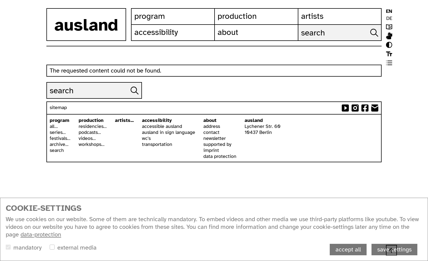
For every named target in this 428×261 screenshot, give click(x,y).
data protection (219, 156)
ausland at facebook (364, 108)
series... (58, 132)
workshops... (92, 144)
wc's (146, 138)
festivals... (60, 138)
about (209, 120)
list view (389, 62)
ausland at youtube (345, 108)
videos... (87, 138)
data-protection (40, 234)
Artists (312, 16)
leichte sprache (389, 26)
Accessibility (156, 32)
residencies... (93, 126)
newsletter (214, 138)
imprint (211, 150)
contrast (389, 44)
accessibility (157, 120)
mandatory (27, 247)
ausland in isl (389, 35)
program (59, 120)
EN (389, 11)
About (228, 32)
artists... (124, 120)
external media (77, 247)
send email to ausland (374, 108)
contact (211, 132)
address (211, 126)
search (57, 150)
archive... (59, 144)
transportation (157, 144)
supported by (217, 144)
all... (54, 126)
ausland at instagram (355, 108)
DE (389, 18)
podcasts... (90, 132)
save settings (394, 249)
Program (149, 16)
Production (237, 16)
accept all (348, 249)
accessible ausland (162, 126)
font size (389, 53)
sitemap (58, 107)
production (91, 120)
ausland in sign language (168, 132)
